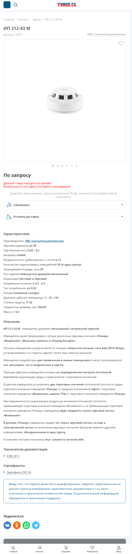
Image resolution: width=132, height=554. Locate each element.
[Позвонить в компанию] (119, 4)
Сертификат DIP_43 (19, 472)
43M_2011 (13, 456)
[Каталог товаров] (7, 4)
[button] (15, 4)
